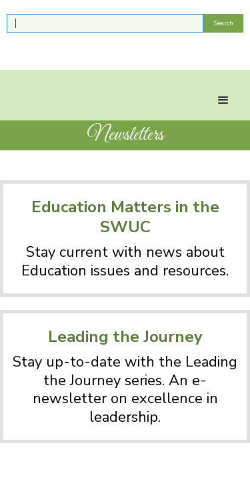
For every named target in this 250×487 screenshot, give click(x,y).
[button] (223, 100)
